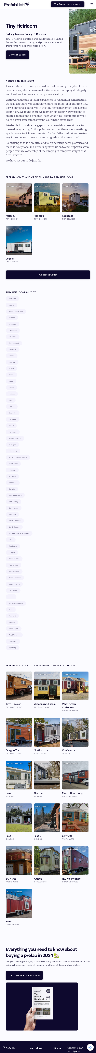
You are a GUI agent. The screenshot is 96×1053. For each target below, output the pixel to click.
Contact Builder (17, 54)
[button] (91, 4)
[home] (16, 4)
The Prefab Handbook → (67, 4)
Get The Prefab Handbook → (24, 975)
